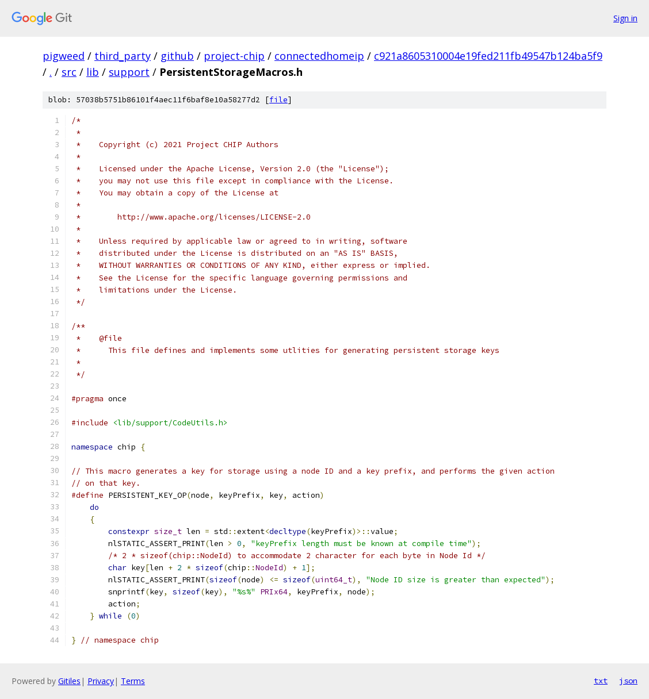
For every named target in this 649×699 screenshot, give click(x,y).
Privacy (100, 680)
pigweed (64, 56)
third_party (122, 56)
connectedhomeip (319, 56)
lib (92, 72)
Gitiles (69, 680)
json (628, 680)
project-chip (234, 56)
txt (601, 680)
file (278, 100)
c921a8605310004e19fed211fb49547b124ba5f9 (488, 56)
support (129, 72)
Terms (133, 680)
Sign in (625, 18)
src (69, 72)
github (177, 56)
